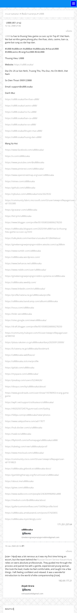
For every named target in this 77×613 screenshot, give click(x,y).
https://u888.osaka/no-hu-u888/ (21, 111)
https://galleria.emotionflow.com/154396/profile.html (31, 506)
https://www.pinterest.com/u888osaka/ (24, 168)
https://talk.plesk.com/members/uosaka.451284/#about (33, 238)
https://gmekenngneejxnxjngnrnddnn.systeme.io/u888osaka (35, 276)
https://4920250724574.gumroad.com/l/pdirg (27, 408)
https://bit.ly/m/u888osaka (18, 216)
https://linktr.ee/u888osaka (18, 313)
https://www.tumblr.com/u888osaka (23, 250)
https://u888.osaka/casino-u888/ (21, 105)
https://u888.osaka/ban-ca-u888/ (21, 118)
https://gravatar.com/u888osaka (21, 209)
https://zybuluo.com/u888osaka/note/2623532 (28, 194)
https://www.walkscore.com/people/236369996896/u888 (33, 493)
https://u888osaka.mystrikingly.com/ (23, 519)
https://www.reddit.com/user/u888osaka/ (25, 269)
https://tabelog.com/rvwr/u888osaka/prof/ (26, 446)
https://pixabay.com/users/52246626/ (23, 380)
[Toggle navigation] (73, 4)
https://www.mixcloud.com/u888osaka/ (24, 452)
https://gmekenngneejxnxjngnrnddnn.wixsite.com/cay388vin (35, 244)
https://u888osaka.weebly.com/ (20, 282)
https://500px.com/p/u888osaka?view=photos (27, 414)
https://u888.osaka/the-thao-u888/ (22, 99)
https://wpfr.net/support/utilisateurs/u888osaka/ (29, 402)
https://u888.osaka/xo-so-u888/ (20, 124)
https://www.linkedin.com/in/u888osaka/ (25, 288)
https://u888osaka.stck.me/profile (21, 361)
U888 (41, 13)
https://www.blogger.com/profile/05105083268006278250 (33, 222)
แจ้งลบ (69, 30)
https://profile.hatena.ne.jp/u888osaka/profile (27, 295)
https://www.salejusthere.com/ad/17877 (25, 421)
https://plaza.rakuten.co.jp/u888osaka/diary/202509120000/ (34, 342)
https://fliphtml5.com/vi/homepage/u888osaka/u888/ (31, 440)
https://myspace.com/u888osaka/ (21, 373)
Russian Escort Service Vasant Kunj (54, 559)
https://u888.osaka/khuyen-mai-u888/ (23, 130)
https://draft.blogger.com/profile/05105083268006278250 (33, 326)
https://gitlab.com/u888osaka (19, 367)
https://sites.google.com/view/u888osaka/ (26, 320)
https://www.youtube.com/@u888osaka (24, 162)
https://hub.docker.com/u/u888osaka (23, 427)
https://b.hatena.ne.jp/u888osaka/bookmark (27, 348)
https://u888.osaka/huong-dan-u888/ (23, 137)
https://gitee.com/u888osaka (19, 487)
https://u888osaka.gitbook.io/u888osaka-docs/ (28, 468)
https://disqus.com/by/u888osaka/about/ (25, 386)
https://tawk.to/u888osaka (18, 433)
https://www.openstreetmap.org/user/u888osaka (29, 175)
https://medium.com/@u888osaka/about (25, 500)
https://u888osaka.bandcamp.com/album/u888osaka (31, 301)
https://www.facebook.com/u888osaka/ (24, 149)
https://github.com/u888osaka (20, 187)
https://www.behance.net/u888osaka (23, 263)
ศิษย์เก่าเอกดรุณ (29, 13)
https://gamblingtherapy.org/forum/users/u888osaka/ (32, 474)
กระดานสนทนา (12, 13)
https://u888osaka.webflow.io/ (20, 355)
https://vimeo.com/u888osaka (20, 181)
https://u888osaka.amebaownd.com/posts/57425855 (31, 512)
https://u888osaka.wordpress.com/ (22, 257)
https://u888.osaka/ (23, 64)
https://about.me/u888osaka (19, 481)
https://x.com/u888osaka (17, 156)
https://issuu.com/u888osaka (19, 307)
